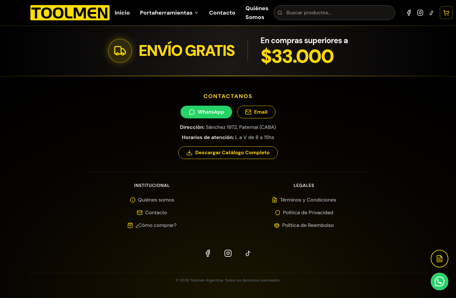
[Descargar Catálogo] (439, 259)
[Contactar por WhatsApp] (439, 281)
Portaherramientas (169, 13)
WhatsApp (206, 112)
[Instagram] (420, 13)
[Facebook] (409, 13)
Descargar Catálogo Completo (227, 152)
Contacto (222, 13)
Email (256, 112)
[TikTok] (431, 13)
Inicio (122, 13)
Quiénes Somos (257, 12)
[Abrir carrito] (446, 12)
